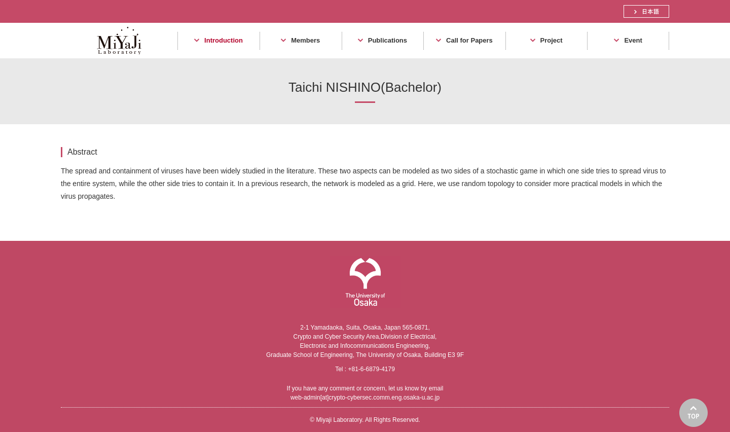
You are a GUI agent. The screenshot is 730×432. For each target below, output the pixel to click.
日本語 (646, 11)
